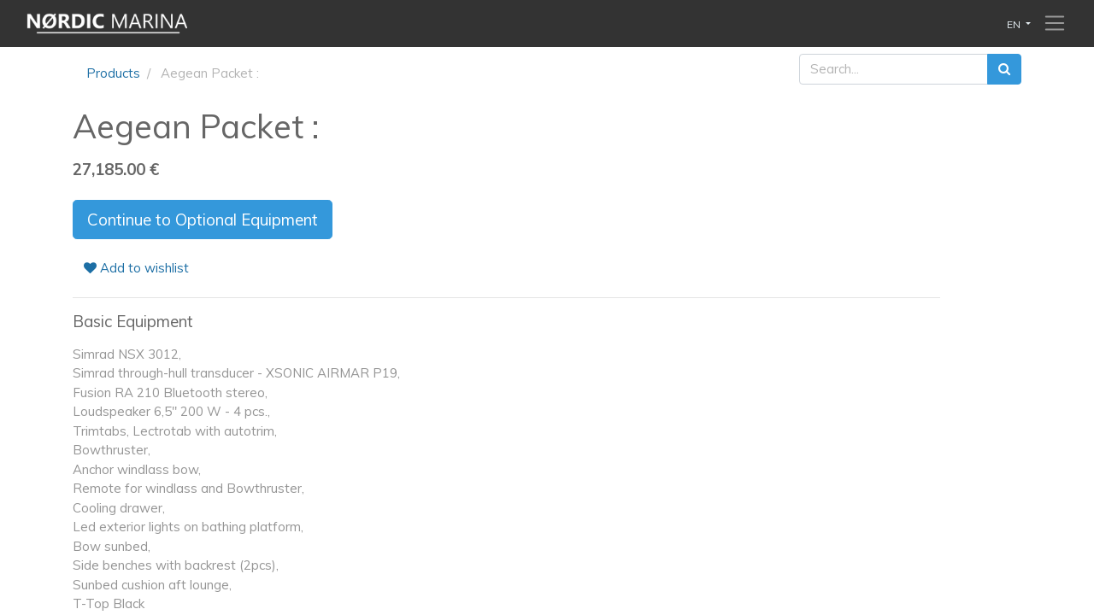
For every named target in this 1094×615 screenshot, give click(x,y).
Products (113, 73)
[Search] (1004, 69)
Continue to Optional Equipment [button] (202, 219)
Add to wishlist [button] (136, 268)
